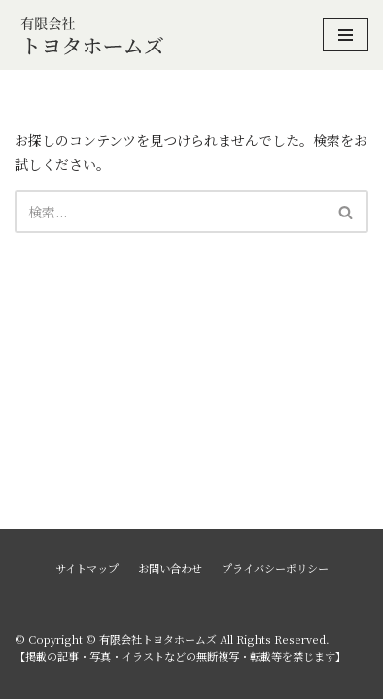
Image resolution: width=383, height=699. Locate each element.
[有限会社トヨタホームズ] (92, 35)
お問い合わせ (170, 568)
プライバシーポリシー (275, 568)
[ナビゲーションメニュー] (345, 34)
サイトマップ (87, 568)
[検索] (170, 211)
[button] (345, 212)
